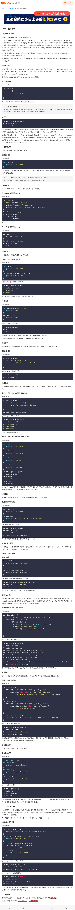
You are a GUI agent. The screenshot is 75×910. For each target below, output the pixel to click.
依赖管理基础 (33, 901)
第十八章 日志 (28, 111)
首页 (3, 8)
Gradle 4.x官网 (44, 177)
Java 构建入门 (22, 901)
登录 (71, 3)
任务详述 (53, 898)
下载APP (66, 3)
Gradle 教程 (10, 8)
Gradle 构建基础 (22, 8)
